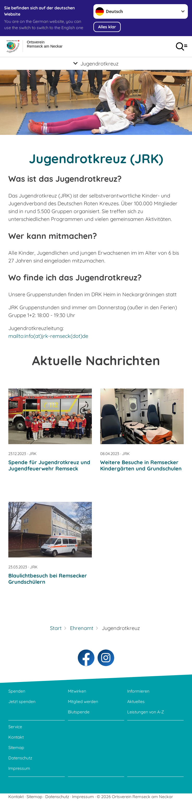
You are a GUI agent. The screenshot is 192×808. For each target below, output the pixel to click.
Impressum (19, 768)
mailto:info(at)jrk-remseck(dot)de (48, 336)
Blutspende (78, 711)
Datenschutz (20, 757)
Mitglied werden (83, 701)
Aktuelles (136, 701)
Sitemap (16, 747)
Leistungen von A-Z (145, 711)
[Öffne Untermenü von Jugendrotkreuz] (96, 63)
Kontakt (16, 737)
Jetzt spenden (21, 701)
